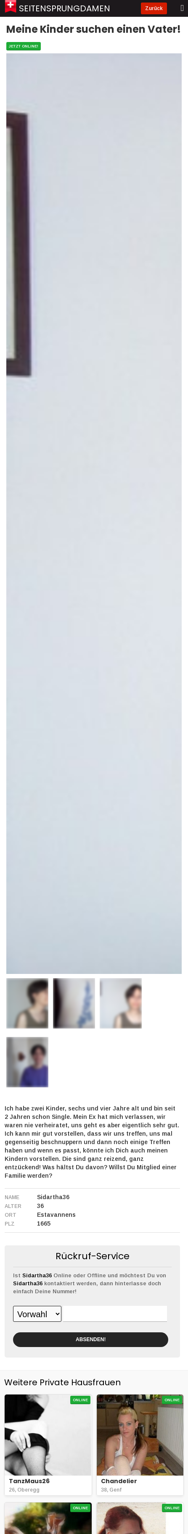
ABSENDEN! (91, 1339)
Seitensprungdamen (64, 8)
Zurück (154, 8)
